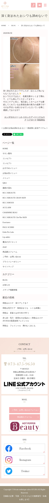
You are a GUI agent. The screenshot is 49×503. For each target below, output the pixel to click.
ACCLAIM (7, 208)
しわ (20, 117)
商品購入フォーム (10, 252)
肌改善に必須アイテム (36, 128)
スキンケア (28, 117)
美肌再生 (41, 120)
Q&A (5, 183)
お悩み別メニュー (10, 173)
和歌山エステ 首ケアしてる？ (15, 303)
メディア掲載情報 (10, 290)
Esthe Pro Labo (8, 232)
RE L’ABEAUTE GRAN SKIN (14, 198)
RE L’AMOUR (8, 203)
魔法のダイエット (10, 242)
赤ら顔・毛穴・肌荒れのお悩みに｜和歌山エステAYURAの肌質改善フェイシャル (23, 319)
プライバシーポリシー (12, 262)
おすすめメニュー (10, 168)
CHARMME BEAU (10, 213)
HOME (3, 25)
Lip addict (6, 237)
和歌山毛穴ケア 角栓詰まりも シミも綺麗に (22, 308)
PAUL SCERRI (8, 227)
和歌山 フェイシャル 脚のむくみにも (19, 326)
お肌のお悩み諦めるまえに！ (15, 128)
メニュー (6, 178)
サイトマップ (8, 267)
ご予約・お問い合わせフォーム (24, 410)
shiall (5, 247)
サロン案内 (7, 153)
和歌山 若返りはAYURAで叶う (16, 313)
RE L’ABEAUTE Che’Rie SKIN (15, 217)
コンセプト (7, 158)
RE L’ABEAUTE (9, 193)
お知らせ (6, 285)
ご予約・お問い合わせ (12, 257)
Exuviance (6, 222)
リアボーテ (32, 120)
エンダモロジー (11, 117)
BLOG (13, 25)
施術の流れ (7, 188)
